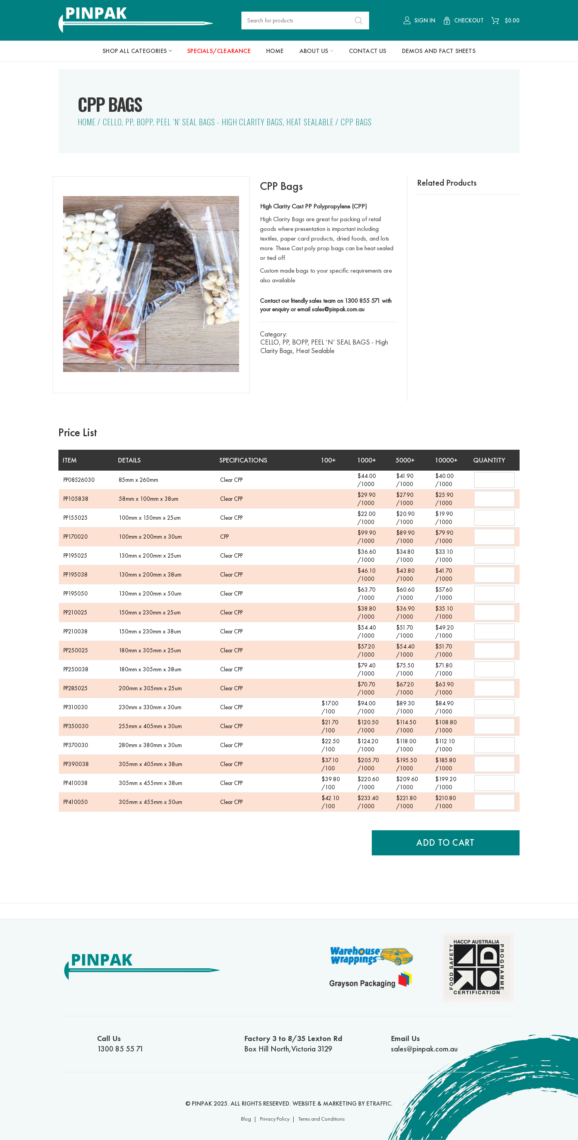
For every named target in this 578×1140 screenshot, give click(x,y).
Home (87, 121)
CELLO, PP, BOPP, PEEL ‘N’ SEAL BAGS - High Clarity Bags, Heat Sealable (218, 121)
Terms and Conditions (321, 1118)
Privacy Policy (274, 1118)
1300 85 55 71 (158, 1043)
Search (358, 20)
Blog (246, 1118)
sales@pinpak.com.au (338, 309)
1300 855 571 (362, 301)
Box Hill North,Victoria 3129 (305, 1043)
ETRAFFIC (378, 1103)
